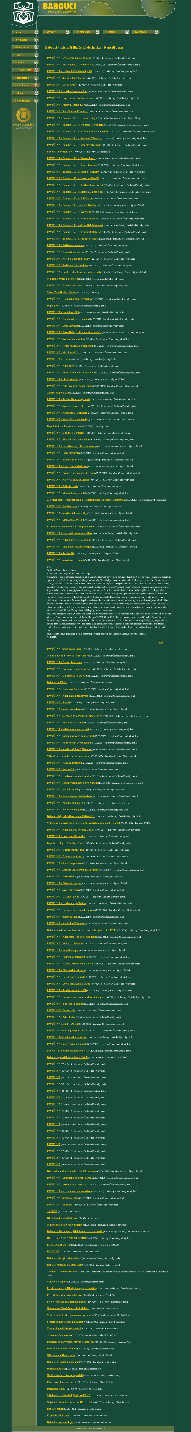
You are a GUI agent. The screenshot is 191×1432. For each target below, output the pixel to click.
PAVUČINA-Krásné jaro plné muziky (68, 1030)
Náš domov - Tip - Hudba (61, 1355)
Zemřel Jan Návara (58, 392)
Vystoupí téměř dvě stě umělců (64, 1328)
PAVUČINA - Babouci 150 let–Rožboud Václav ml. (75, 185)
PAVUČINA (53, 1064)
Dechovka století (56, 1388)
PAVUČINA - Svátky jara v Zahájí (66, 339)
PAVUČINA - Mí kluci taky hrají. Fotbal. (70, 1177)
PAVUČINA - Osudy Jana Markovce (67, 466)
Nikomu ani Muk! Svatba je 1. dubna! (68, 1308)
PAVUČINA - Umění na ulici (63, 312)
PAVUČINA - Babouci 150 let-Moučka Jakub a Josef (76, 191)
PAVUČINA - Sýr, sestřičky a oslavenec (68, 406)
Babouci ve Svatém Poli (60, 151)
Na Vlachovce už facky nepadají (65, 1375)
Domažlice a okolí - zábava (62, 1348)
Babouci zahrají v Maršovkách (64, 1258)
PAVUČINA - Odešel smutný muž (65, 849)
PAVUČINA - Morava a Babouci (65, 943)
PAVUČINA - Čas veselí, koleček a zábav (69, 533)
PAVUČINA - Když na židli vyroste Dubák (70, 829)
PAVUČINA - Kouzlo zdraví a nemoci (68, 319)
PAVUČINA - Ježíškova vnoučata (65, 245)
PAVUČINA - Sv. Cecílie (60, 553)
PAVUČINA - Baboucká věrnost (64, 856)
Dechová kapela (56, 1368)
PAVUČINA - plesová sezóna (63, 916)
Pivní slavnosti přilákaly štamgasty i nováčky (72, 1288)
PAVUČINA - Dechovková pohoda (66, 977)
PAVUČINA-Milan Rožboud (63, 1023)
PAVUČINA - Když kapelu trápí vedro (68, 695)
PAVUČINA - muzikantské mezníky (67, 513)
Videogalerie (22, 47)
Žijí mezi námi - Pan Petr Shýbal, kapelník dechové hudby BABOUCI (86, 499)
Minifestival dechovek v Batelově (65, 1224)
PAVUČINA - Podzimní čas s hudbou (67, 265)
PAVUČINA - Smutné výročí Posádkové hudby (73, 869)
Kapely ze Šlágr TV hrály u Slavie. (66, 843)
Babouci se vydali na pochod (63, 1362)
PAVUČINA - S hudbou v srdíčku (65, 432)
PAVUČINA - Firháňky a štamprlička (68, 439)
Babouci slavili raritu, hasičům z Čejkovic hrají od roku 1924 (81, 930)
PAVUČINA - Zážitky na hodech (65, 803)
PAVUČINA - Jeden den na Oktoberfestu (70, 796)
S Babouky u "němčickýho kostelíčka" (68, 1395)
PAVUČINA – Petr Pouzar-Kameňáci (67, 111)
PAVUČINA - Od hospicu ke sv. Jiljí (67, 675)
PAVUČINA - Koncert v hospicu (65, 809)
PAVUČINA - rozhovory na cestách (66, 1184)
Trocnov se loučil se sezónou (62, 1271)
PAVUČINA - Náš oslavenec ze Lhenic (68, 479)
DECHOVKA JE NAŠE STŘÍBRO (66, 1238)
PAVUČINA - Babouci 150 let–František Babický (74, 232)
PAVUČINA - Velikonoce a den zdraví (68, 729)
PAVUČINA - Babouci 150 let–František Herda (73, 218)
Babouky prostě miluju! (60, 1422)
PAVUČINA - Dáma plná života (64, 662)
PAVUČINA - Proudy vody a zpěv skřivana (71, 473)
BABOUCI (53, 1251)
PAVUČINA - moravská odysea (64, 709)
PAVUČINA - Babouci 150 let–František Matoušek (75, 225)
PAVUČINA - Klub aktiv (60, 366)
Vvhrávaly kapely (57, 1281)
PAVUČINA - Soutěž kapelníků (64, 863)
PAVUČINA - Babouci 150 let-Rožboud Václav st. (74, 138)
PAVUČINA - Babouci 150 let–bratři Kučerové (73, 205)
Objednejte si (22, 77)
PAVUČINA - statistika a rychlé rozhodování (72, 446)
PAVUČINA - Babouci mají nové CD (67, 459)
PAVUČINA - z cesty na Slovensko (66, 836)
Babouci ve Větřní (57, 682)
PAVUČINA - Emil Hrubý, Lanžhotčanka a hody (74, 272)
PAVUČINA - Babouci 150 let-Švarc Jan (69, 212)
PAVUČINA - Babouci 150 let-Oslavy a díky (71, 118)
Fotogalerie (21, 39)
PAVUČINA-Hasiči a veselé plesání (66, 1044)
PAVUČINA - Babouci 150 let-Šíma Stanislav (72, 165)
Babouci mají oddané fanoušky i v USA (69, 1050)
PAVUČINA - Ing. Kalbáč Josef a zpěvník (70, 98)
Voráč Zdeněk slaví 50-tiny (62, 292)
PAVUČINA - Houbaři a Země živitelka (69, 299)
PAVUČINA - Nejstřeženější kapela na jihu (71, 910)
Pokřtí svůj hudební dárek (61, 1382)
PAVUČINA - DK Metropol (62, 84)
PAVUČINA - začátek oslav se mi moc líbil (70, 736)
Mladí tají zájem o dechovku (63, 278)
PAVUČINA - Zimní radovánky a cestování (71, 372)
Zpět (161, 642)
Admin (171, 3)
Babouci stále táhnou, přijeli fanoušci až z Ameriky (75, 1231)
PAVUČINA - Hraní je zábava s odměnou (70, 345)
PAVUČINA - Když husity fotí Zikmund (69, 540)
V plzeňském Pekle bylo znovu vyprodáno (70, 1315)
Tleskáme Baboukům (59, 1335)
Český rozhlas (22, 100)
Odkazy (19, 93)
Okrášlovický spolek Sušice (62, 1218)
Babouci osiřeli (55, 1408)
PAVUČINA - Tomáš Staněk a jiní (65, 252)
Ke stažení (141, 31)
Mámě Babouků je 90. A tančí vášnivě (68, 655)
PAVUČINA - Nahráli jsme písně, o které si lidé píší (76, 997)
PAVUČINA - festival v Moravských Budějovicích (74, 716)
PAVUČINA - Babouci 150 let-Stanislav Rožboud (74, 145)
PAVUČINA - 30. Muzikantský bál (66, 78)
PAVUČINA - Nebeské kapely (63, 950)
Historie (19, 55)
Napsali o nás (22, 85)
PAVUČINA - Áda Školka (61, 1017)
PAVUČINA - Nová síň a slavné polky (68, 419)
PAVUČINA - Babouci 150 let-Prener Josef (71, 158)
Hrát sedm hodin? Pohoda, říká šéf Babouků (72, 1171)
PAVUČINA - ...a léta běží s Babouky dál (69, 71)
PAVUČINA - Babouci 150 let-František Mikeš (73, 238)
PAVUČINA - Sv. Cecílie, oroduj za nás (68, 399)
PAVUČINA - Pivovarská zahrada (66, 970)
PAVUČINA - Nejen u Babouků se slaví (68, 258)
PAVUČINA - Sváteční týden (63, 890)
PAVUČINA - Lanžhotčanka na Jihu (67, 91)
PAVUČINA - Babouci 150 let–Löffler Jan (70, 198)
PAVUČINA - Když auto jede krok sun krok (71, 936)
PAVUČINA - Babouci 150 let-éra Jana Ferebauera (75, 124)
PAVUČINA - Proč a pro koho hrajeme (68, 669)
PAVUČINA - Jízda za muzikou (64, 762)
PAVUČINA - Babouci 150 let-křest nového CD (73, 178)
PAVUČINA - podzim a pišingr (64, 649)
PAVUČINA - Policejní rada (62, 486)
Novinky (51, 31)
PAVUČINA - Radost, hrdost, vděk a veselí (70, 963)
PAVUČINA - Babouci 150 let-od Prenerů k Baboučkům (78, 131)
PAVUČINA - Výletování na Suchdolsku (69, 58)
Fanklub (19, 62)
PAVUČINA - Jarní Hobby (62, 876)
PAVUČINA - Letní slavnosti (63, 325)
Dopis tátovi (53, 305)
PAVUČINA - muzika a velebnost (65, 560)
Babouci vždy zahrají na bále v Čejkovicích (71, 816)
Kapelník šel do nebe (58, 1415)
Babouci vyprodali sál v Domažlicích (67, 1057)
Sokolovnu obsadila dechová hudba (66, 1301)
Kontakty (110, 31)
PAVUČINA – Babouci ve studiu (65, 1003)
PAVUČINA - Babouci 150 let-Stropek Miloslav (73, 171)
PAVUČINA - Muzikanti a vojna (65, 722)
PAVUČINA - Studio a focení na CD (67, 990)
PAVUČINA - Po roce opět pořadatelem (69, 742)
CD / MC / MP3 (23, 70)
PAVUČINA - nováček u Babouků (65, 923)
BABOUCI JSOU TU (59, 1244)
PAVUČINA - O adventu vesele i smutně (69, 776)
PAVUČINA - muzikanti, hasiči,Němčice (69, 749)
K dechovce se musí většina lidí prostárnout (71, 526)
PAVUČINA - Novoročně (60, 769)
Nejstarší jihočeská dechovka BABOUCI (69, 1402)
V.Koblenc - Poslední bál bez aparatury (69, 756)
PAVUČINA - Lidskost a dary (63, 379)
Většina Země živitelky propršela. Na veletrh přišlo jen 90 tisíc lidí (83, 823)
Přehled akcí (83, 31)
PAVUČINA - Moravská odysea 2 (65, 519)
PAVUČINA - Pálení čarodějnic (64, 883)
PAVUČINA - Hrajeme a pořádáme (66, 903)
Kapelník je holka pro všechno (64, 426)
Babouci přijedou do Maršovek (64, 1265)
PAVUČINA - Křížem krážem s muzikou (69, 1191)
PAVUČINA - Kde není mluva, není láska (70, 386)
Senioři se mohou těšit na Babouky (66, 1321)
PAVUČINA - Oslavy (58, 359)
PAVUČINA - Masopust (60, 1204)
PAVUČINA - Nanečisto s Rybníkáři (67, 412)
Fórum (18, 32)
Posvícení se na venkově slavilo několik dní (70, 1342)
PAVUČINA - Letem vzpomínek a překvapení (72, 782)
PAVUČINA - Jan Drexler (61, 506)
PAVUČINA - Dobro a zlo (61, 1010)
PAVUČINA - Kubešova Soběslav (65, 689)
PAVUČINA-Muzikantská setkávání (67, 1037)
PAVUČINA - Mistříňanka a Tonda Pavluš (70, 64)
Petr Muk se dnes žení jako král (64, 1295)
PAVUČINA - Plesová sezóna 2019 (66, 104)
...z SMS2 (52, 1211)
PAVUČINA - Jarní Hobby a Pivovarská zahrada (74, 332)
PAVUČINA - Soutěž (58, 702)
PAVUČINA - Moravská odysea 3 (65, 493)
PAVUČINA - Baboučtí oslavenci (65, 285)
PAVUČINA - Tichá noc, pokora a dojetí (69, 546)
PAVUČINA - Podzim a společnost (66, 957)
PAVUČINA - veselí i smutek (63, 789)
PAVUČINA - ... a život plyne (63, 896)
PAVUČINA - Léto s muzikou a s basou (68, 983)
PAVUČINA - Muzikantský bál (64, 352)
